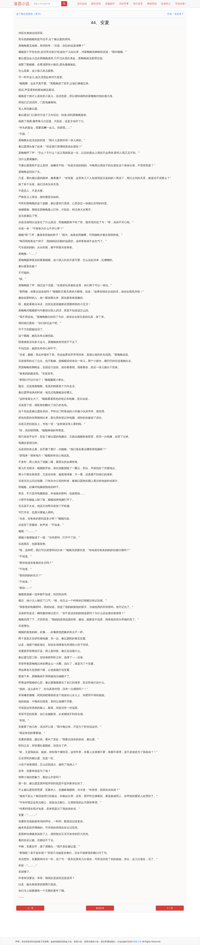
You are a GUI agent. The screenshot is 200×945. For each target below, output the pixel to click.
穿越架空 (110, 3)
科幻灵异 (138, 3)
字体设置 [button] (180, 3)
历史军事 (124, 3)
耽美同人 (166, 3)
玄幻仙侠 (82, 3)
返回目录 (100, 908)
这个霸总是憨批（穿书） (29, 14)
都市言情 (96, 3)
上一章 (30, 908)
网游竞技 (152, 3)
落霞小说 (21, 3)
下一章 (170, 908)
